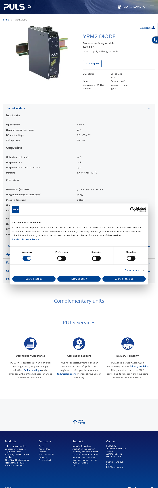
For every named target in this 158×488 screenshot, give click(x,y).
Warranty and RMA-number (85, 452)
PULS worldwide (46, 455)
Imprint (16, 239)
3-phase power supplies (15, 449)
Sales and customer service (85, 460)
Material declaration (82, 446)
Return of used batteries (84, 457)
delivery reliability (139, 366)
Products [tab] (10, 441)
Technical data (15, 108)
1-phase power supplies (15, 446)
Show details (132, 270)
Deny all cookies (33, 279)
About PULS (44, 449)
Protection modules (14, 466)
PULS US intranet (80, 463)
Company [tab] (45, 441)
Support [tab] (78, 441)
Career (42, 446)
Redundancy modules (15, 463)
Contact (42, 452)
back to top (79, 421)
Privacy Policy (30, 239)
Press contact (45, 460)
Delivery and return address (85, 455)
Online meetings (32, 370)
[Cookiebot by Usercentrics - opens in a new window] (132, 209)
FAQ (75, 466)
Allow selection (79, 279)
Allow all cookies (124, 279)
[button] (132, 7)
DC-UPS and (10, 460)
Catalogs (43, 457)
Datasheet (147, 27)
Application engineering (84, 449)
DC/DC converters (13, 452)
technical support (66, 374)
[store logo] (14, 7)
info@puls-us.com (114, 467)
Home (6, 20)
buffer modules (23, 460)
